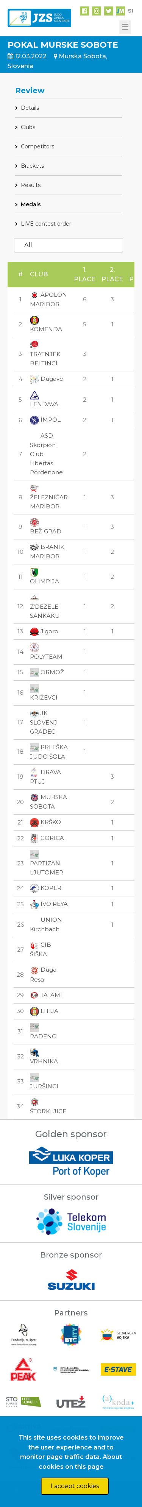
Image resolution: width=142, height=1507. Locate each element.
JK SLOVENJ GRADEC (43, 722)
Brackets (32, 165)
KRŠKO (45, 822)
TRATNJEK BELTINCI (45, 354)
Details (30, 107)
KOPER (45, 887)
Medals (31, 204)
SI (130, 11)
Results (31, 185)
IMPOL (45, 419)
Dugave (46, 378)
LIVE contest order (46, 223)
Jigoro (44, 631)
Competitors (37, 146)
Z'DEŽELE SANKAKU (45, 606)
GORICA (47, 838)
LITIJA (44, 1011)
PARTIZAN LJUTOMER (46, 863)
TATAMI (46, 995)
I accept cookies (75, 1486)
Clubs (28, 127)
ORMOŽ (47, 672)
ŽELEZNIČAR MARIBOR (49, 497)
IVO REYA (49, 903)
